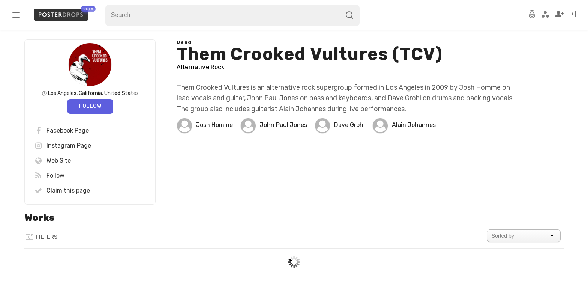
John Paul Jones (283, 124)
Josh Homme (214, 124)
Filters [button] (41, 236)
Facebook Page (61, 130)
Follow (90, 106)
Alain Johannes (414, 124)
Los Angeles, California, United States (93, 93)
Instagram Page (62, 145)
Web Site (52, 160)
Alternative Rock (200, 67)
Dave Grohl (349, 124)
